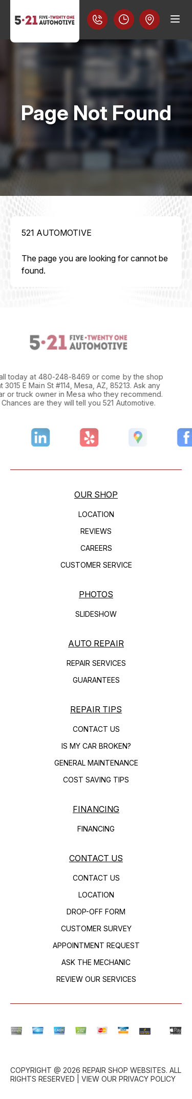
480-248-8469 (51, 376)
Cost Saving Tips (96, 779)
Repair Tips (96, 709)
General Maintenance (96, 762)
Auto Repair (96, 643)
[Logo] (44, 21)
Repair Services (96, 663)
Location (96, 514)
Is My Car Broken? (96, 746)
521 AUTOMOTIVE (57, 233)
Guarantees (96, 680)
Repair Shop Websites (124, 1070)
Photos (96, 594)
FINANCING (96, 809)
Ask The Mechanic (96, 962)
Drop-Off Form (96, 911)
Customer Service (96, 564)
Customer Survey (96, 928)
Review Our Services (96, 979)
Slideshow (96, 614)
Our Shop (96, 494)
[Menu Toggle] (175, 19)
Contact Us (96, 729)
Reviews (96, 531)
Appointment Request (96, 945)
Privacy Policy (147, 1078)
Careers (96, 548)
